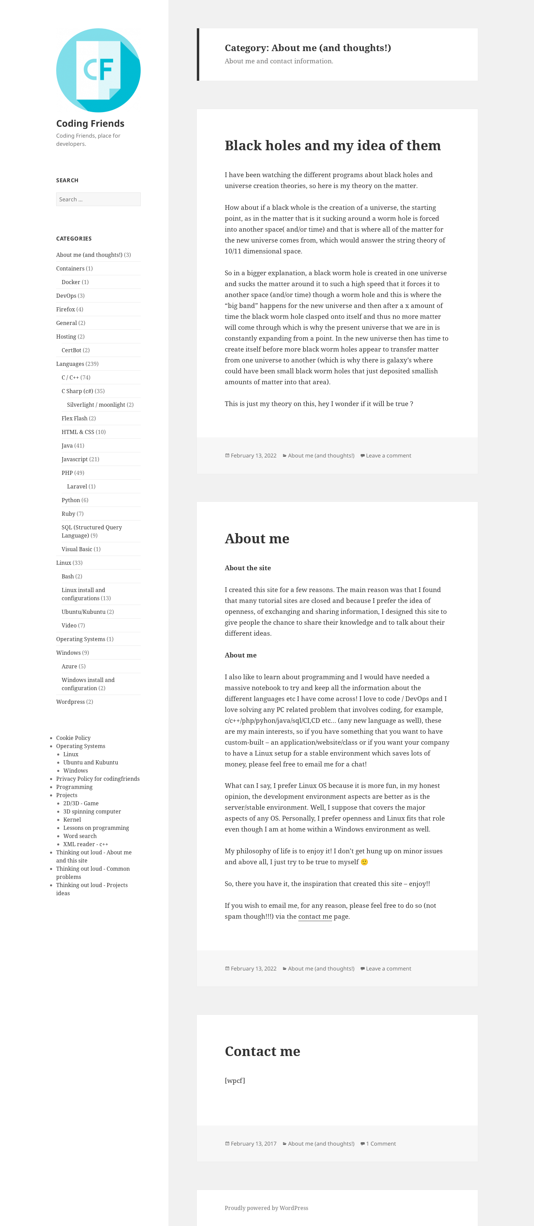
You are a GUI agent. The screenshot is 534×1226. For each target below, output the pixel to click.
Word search (80, 836)
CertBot (71, 350)
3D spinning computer (92, 811)
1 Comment (381, 1143)
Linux (63, 563)
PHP (67, 473)
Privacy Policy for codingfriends (98, 778)
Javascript (75, 459)
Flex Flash (75, 418)
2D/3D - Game (81, 803)
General (66, 323)
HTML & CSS (78, 432)
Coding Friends (90, 123)
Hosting (66, 336)
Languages (70, 364)
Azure (69, 666)
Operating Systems (80, 639)
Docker (71, 282)
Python (71, 500)
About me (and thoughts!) (89, 255)
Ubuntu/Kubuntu (84, 612)
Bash (68, 576)
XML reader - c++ (85, 844)
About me (257, 538)
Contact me (262, 1051)
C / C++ (70, 377)
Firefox (65, 309)
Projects (66, 795)
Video (69, 625)
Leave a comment (388, 455)
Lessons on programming (96, 828)
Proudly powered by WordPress (266, 1208)
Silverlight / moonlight (96, 404)
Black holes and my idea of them (333, 145)
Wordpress (70, 701)
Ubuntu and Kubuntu (90, 762)
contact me (315, 916)
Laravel (77, 486)
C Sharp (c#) (77, 391)
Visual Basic (77, 549)
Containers (70, 268)
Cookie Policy (73, 738)
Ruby (68, 513)
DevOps (66, 295)
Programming (74, 787)
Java (67, 445)
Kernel (72, 819)
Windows (68, 652)
